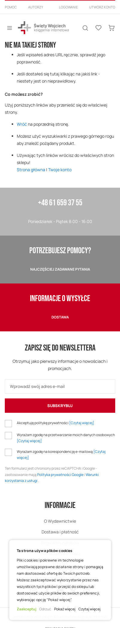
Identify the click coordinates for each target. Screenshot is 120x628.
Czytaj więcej (89, 609)
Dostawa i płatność (60, 532)
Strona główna (31, 169)
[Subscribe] (60, 405)
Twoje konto (60, 169)
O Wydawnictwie (60, 521)
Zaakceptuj (26, 609)
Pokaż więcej (64, 609)
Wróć (22, 124)
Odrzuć (45, 609)
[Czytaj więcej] (81, 422)
